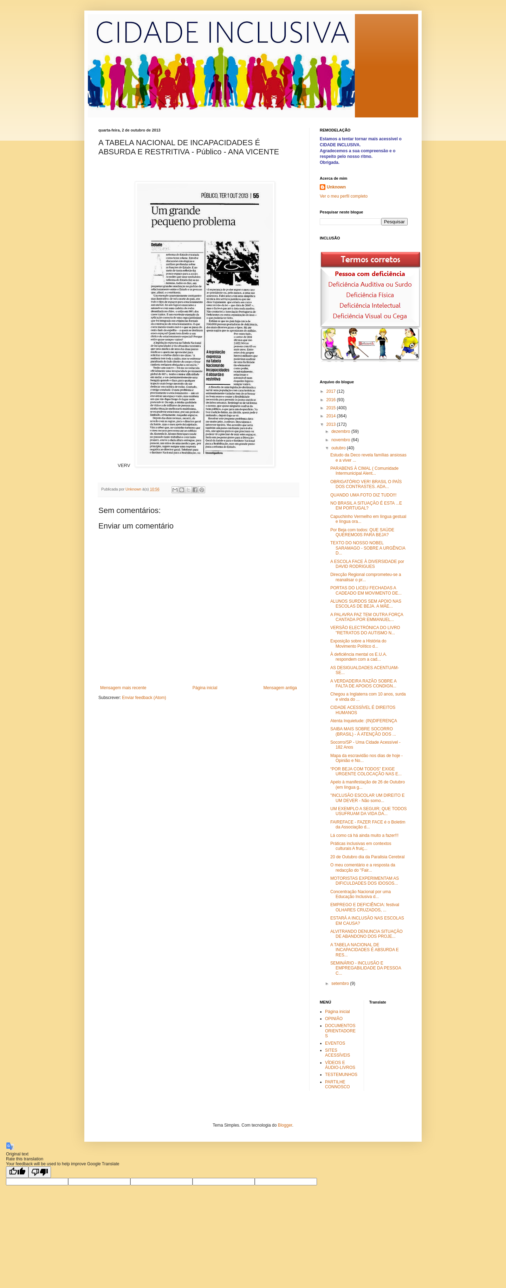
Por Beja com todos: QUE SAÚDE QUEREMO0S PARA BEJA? (362, 532)
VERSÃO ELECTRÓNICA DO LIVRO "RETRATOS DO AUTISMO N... (365, 630)
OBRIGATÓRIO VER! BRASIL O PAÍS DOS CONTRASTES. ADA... (366, 484)
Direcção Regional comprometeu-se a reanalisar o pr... (365, 577)
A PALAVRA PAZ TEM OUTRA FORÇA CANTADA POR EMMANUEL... (366, 617)
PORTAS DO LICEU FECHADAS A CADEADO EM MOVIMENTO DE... (366, 590)
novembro (341, 439)
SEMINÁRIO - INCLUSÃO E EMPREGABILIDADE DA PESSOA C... (365, 968)
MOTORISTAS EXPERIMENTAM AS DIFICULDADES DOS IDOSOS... (364, 881)
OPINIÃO (334, 1018)
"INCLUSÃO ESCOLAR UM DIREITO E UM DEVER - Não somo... (367, 798)
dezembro (341, 431)
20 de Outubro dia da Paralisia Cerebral (367, 856)
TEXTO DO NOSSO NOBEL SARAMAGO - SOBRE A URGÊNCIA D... (367, 548)
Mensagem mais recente (123, 687)
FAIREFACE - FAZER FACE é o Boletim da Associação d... (367, 824)
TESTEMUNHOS (341, 1074)
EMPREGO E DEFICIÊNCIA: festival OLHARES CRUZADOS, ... (364, 907)
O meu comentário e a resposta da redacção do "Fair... (362, 867)
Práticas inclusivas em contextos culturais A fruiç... (360, 846)
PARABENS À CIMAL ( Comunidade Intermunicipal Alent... (364, 471)
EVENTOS (335, 1043)
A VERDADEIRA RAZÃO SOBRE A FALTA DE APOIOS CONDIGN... (363, 683)
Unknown (336, 187)
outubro (339, 448)
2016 (331, 399)
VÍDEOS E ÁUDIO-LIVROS (340, 1065)
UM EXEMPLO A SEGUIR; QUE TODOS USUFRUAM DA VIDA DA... (368, 811)
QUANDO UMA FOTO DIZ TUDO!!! (363, 495)
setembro (340, 983)
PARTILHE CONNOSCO (337, 1084)
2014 (331, 416)
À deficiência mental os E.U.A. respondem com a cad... (358, 657)
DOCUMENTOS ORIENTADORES (340, 1030)
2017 (331, 391)
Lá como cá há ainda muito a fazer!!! (364, 835)
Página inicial (205, 687)
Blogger (285, 1125)
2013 (331, 424)
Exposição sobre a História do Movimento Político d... (358, 643)
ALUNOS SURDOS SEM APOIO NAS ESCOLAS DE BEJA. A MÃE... (365, 604)
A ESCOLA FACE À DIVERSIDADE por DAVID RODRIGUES (367, 564)
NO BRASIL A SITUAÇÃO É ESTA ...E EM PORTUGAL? (366, 506)
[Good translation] (17, 1172)
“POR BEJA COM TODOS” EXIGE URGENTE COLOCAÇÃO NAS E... (366, 771)
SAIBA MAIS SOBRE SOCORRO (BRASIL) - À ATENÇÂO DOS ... (363, 731)
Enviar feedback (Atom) (144, 697)
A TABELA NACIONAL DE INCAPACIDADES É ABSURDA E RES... (364, 949)
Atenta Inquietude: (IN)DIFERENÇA (363, 720)
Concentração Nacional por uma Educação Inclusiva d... (360, 894)
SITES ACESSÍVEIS (337, 1053)
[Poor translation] (39, 1172)
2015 (331, 407)
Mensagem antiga (280, 687)
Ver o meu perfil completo (344, 196)
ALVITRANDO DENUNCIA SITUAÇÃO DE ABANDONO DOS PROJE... (366, 934)
